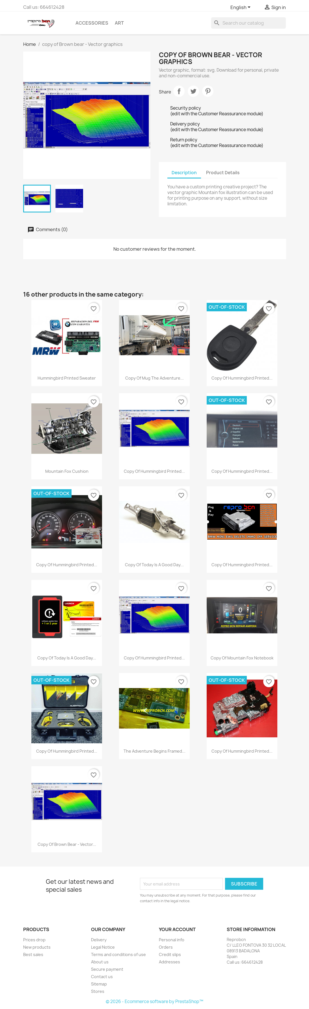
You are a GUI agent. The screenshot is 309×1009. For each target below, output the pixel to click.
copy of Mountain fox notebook (242, 658)
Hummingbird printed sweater (67, 378)
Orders (166, 947)
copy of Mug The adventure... (154, 378)
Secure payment (107, 969)
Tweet (193, 91)
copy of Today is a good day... (154, 564)
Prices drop (34, 939)
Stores (97, 991)
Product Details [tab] (222, 173)
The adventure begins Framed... (154, 751)
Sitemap (99, 984)
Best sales (33, 954)
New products (37, 947)
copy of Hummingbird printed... (242, 378)
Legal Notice (103, 947)
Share (179, 91)
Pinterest (207, 91)
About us (100, 962)
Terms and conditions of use (118, 954)
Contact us (102, 976)
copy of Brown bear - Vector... (67, 844)
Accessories (91, 23)
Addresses (169, 962)
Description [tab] (184, 173)
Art (119, 23)
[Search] (248, 23)
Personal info (171, 939)
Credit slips (170, 954)
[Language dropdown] (241, 7)
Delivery (99, 939)
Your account (177, 929)
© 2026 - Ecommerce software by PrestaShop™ (154, 1001)
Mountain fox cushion (66, 471)
